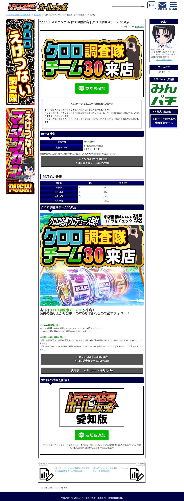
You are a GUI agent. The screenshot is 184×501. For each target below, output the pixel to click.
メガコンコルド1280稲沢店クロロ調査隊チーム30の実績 (92, 161)
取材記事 (140, 26)
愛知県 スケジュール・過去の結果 (92, 370)
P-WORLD (95, 154)
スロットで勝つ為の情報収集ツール (164, 121)
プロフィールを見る (164, 60)
